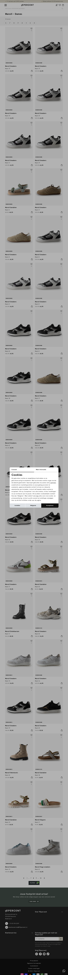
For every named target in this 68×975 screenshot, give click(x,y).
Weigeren (33, 505)
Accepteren (49, 505)
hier (37, 496)
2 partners (52, 482)
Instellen (17, 505)
